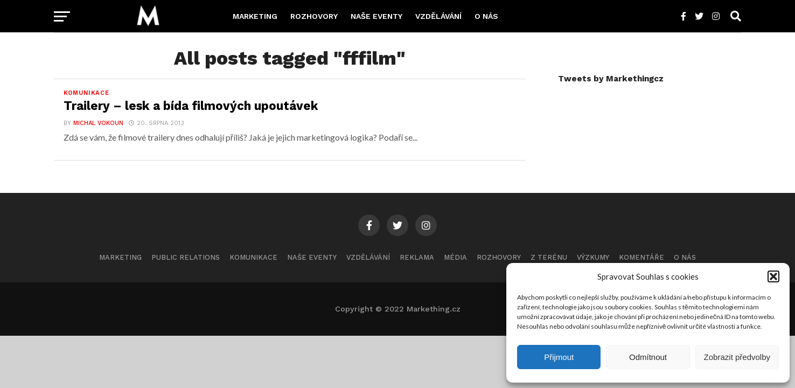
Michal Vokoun (98, 123)
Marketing (255, 16)
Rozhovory (314, 16)
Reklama (417, 257)
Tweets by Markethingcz (611, 79)
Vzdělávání (438, 16)
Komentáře (641, 257)
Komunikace (253, 257)
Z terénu (549, 257)
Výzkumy (593, 257)
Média (455, 257)
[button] (773, 276)
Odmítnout (648, 357)
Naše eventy (376, 16)
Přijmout (559, 357)
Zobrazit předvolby (737, 357)
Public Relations (185, 257)
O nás (486, 16)
